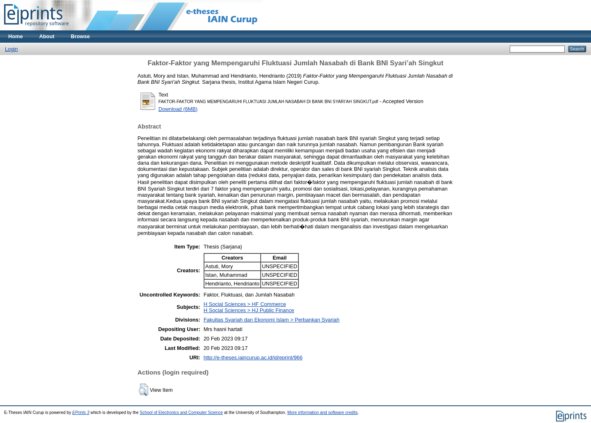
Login (11, 49)
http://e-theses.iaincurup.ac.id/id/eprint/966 (253, 357)
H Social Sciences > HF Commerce (245, 304)
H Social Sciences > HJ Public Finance (249, 310)
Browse (80, 36)
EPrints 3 (80, 412)
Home (15, 36)
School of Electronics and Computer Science (181, 412)
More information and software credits (322, 412)
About (47, 36)
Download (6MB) (177, 109)
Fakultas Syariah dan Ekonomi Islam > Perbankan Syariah (271, 320)
